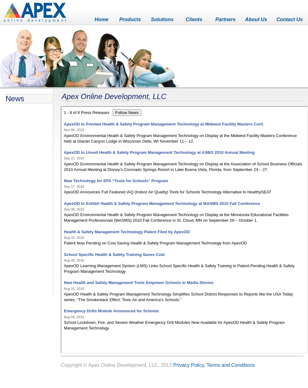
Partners (225, 19)
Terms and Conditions (230, 365)
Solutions (162, 19)
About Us (256, 19)
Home (101, 19)
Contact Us (290, 19)
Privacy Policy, (189, 365)
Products (130, 19)
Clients (194, 19)
